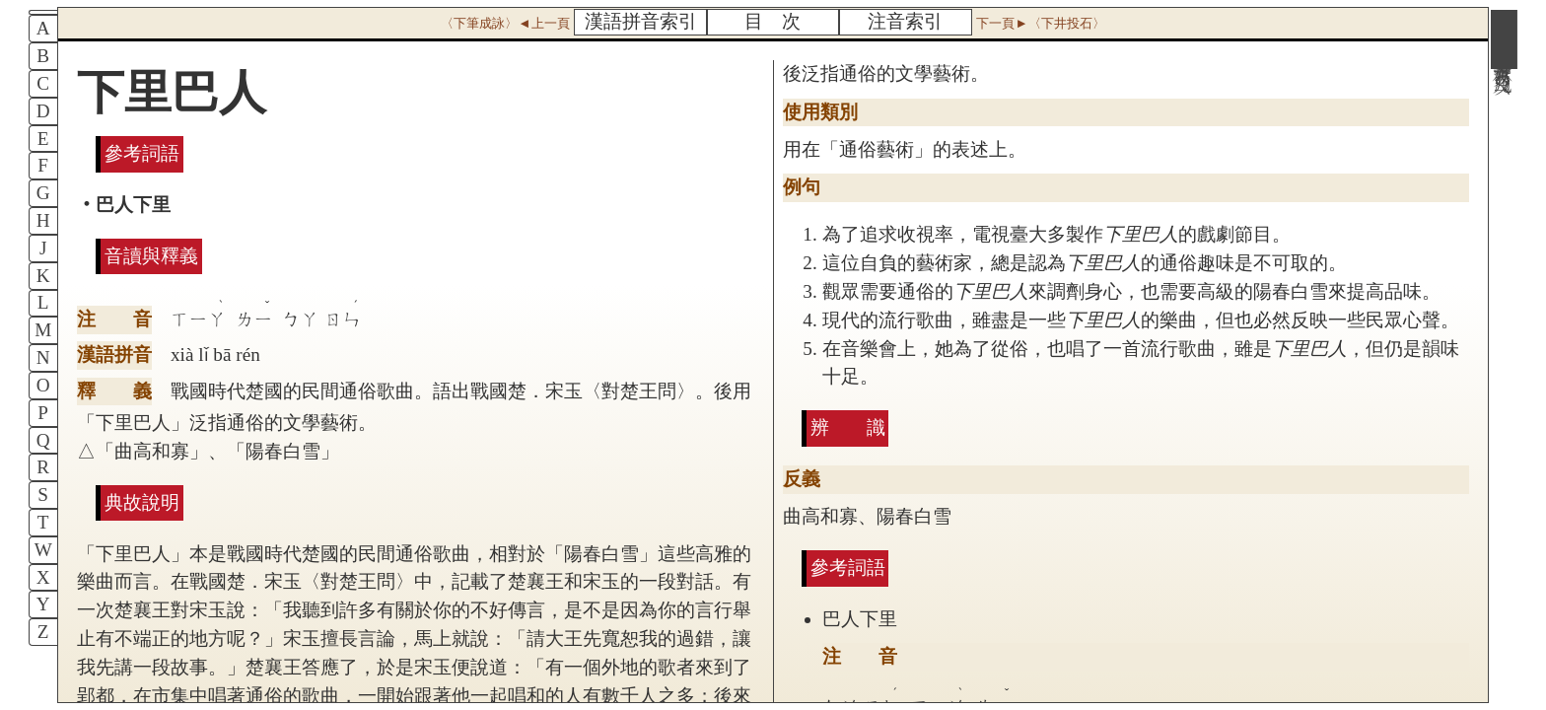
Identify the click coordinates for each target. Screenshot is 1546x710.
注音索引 (905, 21)
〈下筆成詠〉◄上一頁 (505, 23)
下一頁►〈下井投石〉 (1040, 23)
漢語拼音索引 (641, 21)
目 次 (772, 21)
